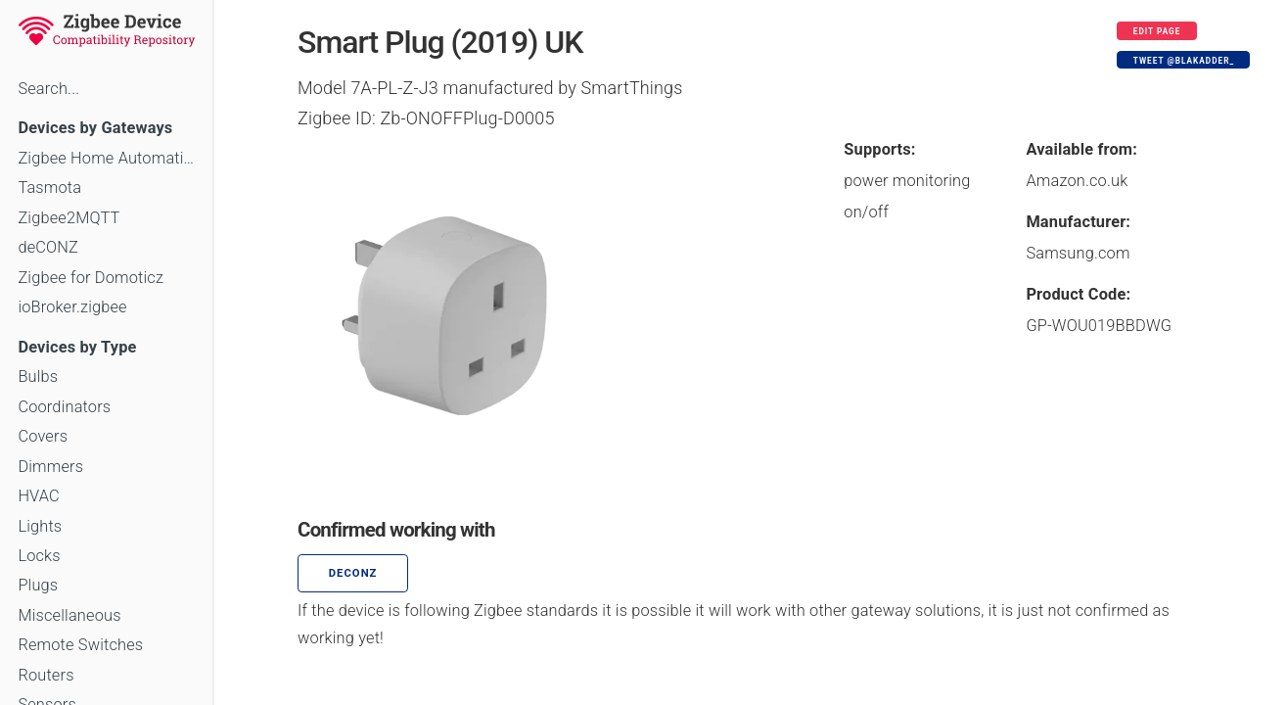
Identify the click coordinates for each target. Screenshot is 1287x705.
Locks (39, 555)
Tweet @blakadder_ (1183, 61)
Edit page (1157, 31)
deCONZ (48, 247)
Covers (43, 436)
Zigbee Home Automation (106, 158)
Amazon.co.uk (1076, 180)
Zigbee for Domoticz (90, 277)
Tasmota (49, 187)
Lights (40, 526)
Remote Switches (80, 644)
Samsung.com (1077, 253)
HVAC (39, 496)
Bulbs (38, 376)
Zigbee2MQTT (68, 218)
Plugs (38, 585)
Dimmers (50, 466)
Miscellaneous (69, 615)
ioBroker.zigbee (72, 307)
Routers (45, 675)
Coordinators (64, 407)
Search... (48, 88)
